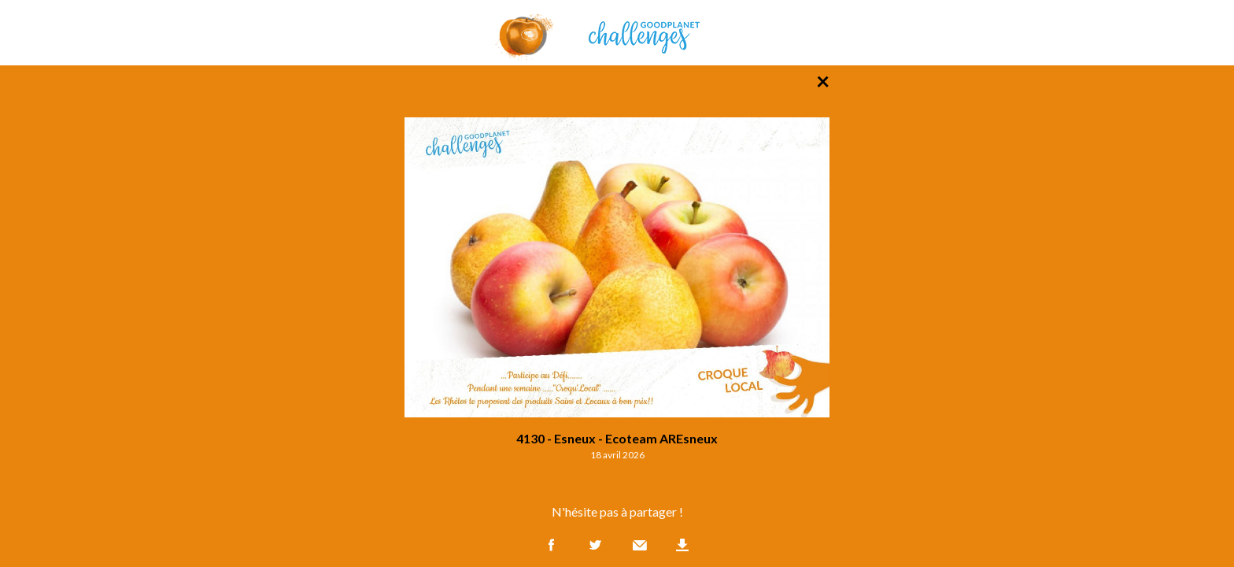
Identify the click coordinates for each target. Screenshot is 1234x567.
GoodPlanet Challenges (617, 32)
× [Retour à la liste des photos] (822, 80)
